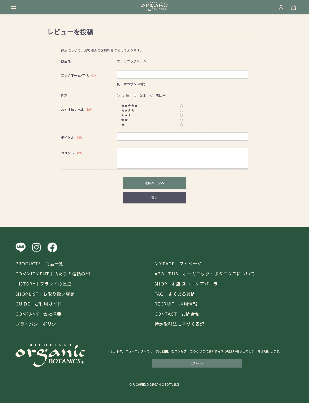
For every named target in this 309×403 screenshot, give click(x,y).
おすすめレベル (72, 110)
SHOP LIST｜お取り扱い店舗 (45, 293)
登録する (197, 363)
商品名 (66, 61)
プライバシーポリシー (38, 324)
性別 (64, 96)
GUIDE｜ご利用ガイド (38, 303)
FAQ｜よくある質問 (174, 293)
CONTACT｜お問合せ (177, 313)
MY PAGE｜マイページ (178, 263)
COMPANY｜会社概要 (38, 313)
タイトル (67, 137)
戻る (154, 198)
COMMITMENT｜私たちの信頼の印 (52, 273)
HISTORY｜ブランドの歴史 (43, 283)
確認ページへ (154, 183)
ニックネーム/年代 (75, 75)
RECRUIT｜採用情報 (175, 303)
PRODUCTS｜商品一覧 (39, 263)
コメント (67, 153)
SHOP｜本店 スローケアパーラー (188, 283)
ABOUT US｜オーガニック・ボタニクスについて (204, 273)
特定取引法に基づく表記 (179, 324)
